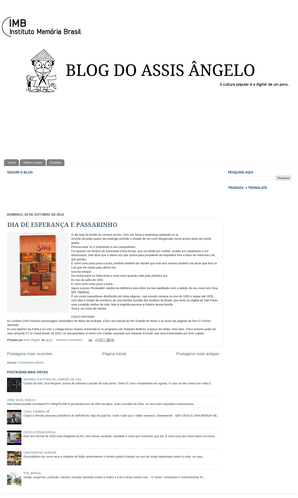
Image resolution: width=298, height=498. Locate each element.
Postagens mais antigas (197, 354)
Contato (55, 162)
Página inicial (114, 354)
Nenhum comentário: (70, 340)
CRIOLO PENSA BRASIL (40, 432)
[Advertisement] (149, 125)
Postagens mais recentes (29, 354)
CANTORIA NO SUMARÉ (40, 452)
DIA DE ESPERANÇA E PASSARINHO (62, 224)
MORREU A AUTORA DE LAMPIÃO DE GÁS (52, 379)
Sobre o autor (32, 162)
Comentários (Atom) (31, 362)
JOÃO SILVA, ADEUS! (21, 400)
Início (12, 162)
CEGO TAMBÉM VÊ (37, 411)
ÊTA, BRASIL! (33, 473)
